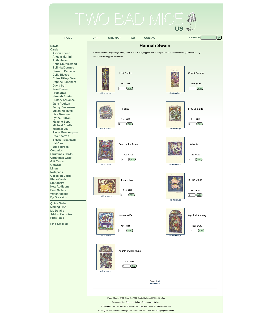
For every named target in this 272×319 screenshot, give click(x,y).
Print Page (57, 217)
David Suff (59, 85)
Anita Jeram (61, 60)
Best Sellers (58, 190)
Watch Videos (59, 193)
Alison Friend (61, 53)
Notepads (56, 172)
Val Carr (58, 143)
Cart (96, 37)
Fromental (59, 92)
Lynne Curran (61, 118)
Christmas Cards (61, 154)
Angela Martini (62, 56)
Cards (54, 49)
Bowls (54, 45)
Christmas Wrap (60, 157)
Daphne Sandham (64, 81)
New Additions (60, 186)
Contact (150, 37)
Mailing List (58, 207)
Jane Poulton (61, 103)
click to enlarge (105, 92)
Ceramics (56, 150)
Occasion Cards (60, 175)
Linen (54, 168)
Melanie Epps (61, 121)
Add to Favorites (61, 214)
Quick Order (58, 203)
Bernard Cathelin (64, 71)
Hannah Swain (62, 96)
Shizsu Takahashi (64, 139)
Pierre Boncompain (65, 132)
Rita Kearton (61, 136)
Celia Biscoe (61, 74)
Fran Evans (60, 89)
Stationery (57, 182)
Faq (132, 37)
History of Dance (64, 100)
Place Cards (58, 179)
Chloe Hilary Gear (64, 78)
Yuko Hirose (61, 146)
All (159, 281)
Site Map (114, 37)
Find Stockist (59, 223)
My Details (57, 210)
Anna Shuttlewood (65, 63)
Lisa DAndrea (61, 114)
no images (155, 283)
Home (68, 37)
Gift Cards (57, 161)
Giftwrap (56, 164)
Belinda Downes (63, 67)
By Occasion (58, 197)
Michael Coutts (62, 125)
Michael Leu (61, 128)
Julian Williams (63, 110)
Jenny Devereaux (64, 107)
